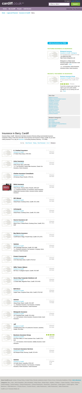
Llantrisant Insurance (54, 104)
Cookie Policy (29, 380)
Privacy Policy (21, 380)
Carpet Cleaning (65, 382)
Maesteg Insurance (53, 106)
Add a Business (76, 380)
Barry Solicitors (52, 126)
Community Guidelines (62, 380)
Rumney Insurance (53, 110)
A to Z (48, 143)
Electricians (47, 384)
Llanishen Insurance (53, 103)
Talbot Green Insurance (54, 112)
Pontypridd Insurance (54, 109)
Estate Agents (62, 384)
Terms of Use (51, 380)
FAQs (69, 380)
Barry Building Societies (54, 122)
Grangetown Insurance (54, 100)
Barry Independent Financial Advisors (57, 123)
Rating (34, 143)
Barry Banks (52, 120)
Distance (53, 143)
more (70, 64)
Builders (52, 382)
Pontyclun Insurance (53, 107)
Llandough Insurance (54, 101)
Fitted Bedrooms (12, 386)
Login (72, 1)
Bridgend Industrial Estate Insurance (57, 99)
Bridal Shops (37, 382)
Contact (14, 380)
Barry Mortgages (53, 125)
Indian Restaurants (42, 386)
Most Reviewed (41, 143)
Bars (9, 382)
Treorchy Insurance (53, 113)
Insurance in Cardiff (65, 53)
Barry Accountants (53, 119)
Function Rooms (21, 386)
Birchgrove (74, 53)
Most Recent (28, 143)
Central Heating (5, 384)
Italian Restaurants (63, 386)
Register (78, 1)
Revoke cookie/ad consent (40, 380)
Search (75, 4)
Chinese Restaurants (25, 384)
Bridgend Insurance (53, 97)
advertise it (21, 139)
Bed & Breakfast (19, 382)
